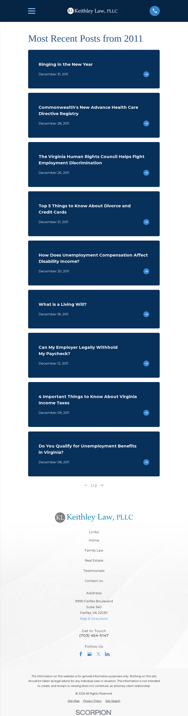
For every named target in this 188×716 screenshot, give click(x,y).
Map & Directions (94, 619)
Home (94, 540)
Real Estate (94, 560)
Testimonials (94, 571)
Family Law (94, 550)
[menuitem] (74, 701)
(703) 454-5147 (94, 635)
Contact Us (94, 581)
